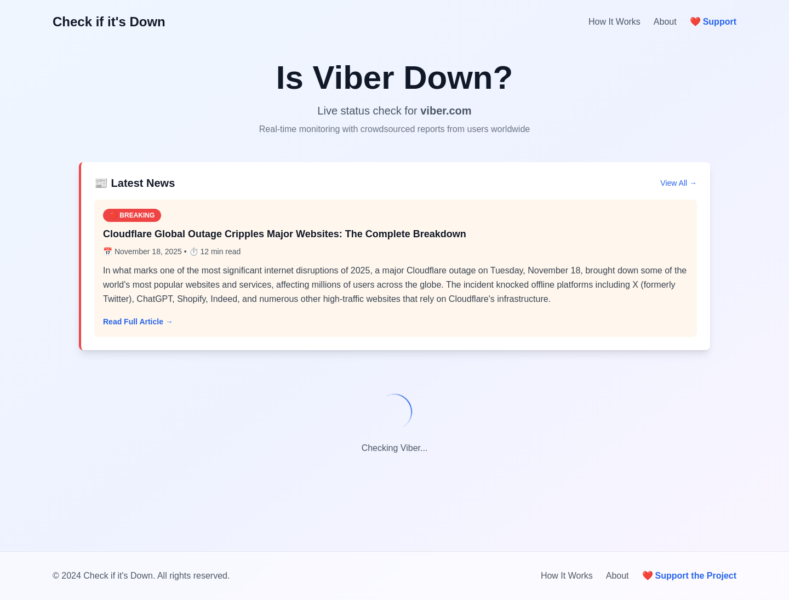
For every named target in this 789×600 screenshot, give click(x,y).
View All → (678, 183)
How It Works (614, 21)
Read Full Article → (138, 321)
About (665, 21)
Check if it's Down (109, 21)
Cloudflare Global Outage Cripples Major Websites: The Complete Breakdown (284, 233)
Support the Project (689, 575)
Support (713, 21)
